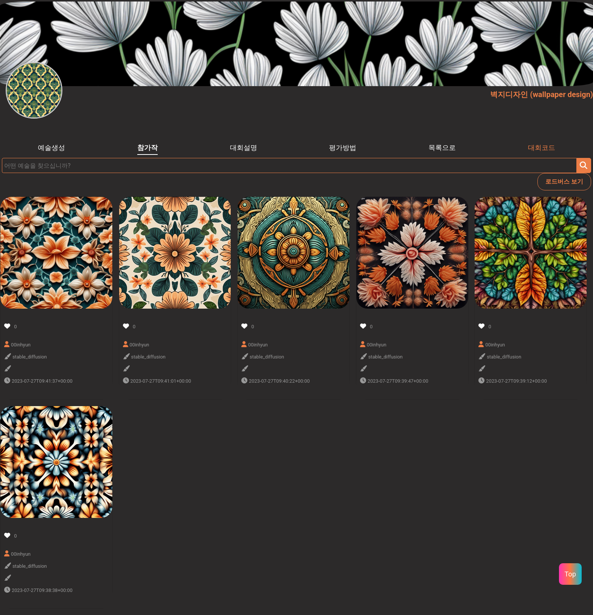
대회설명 (243, 147)
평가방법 (342, 147)
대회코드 (541, 147)
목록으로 (442, 147)
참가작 (147, 147)
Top (570, 574)
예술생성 (51, 147)
